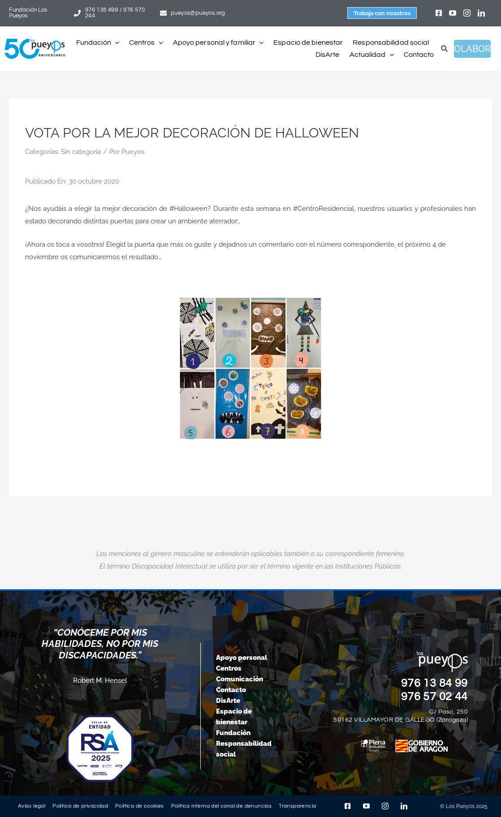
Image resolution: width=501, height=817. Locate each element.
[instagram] (467, 13)
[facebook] (439, 13)
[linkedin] (481, 13)
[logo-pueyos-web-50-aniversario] (35, 39)
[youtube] (452, 13)
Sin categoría (81, 152)
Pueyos (132, 152)
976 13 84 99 (434, 683)
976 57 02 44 (434, 696)
